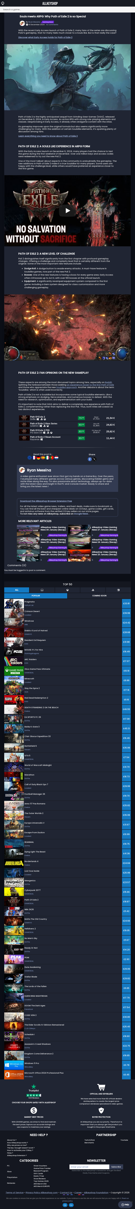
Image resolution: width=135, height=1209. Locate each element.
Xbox (9, 1184)
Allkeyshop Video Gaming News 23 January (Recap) (104, 565)
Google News (81, 526)
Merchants (89, 1155)
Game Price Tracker (42, 1180)
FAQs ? (10, 1165)
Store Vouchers (40, 1178)
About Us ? (11, 1152)
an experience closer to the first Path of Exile (90, 384)
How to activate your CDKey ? (20, 1162)
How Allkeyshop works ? (17, 1155)
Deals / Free (39, 1188)
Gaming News (48, 22)
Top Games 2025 (41, 1193)
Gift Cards (38, 1185)
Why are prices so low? (17, 1157)
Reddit (108, 382)
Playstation (12, 1189)
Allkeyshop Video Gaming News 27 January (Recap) (104, 540)
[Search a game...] (67, 10)
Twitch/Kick (90, 1152)
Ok (65, 1205)
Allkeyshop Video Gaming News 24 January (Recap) (104, 553)
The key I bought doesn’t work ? (21, 1160)
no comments (52, 24)
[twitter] (94, 471)
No (71, 1205)
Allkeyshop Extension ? (17, 1167)
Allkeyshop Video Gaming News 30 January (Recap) (53, 540)
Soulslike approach (66, 387)
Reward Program (41, 1183)
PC (8, 1178)
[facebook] (90, 471)
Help (125, 1204)
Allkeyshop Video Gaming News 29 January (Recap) (53, 553)
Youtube (124, 1152)
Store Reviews (40, 1191)
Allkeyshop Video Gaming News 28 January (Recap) (53, 565)
